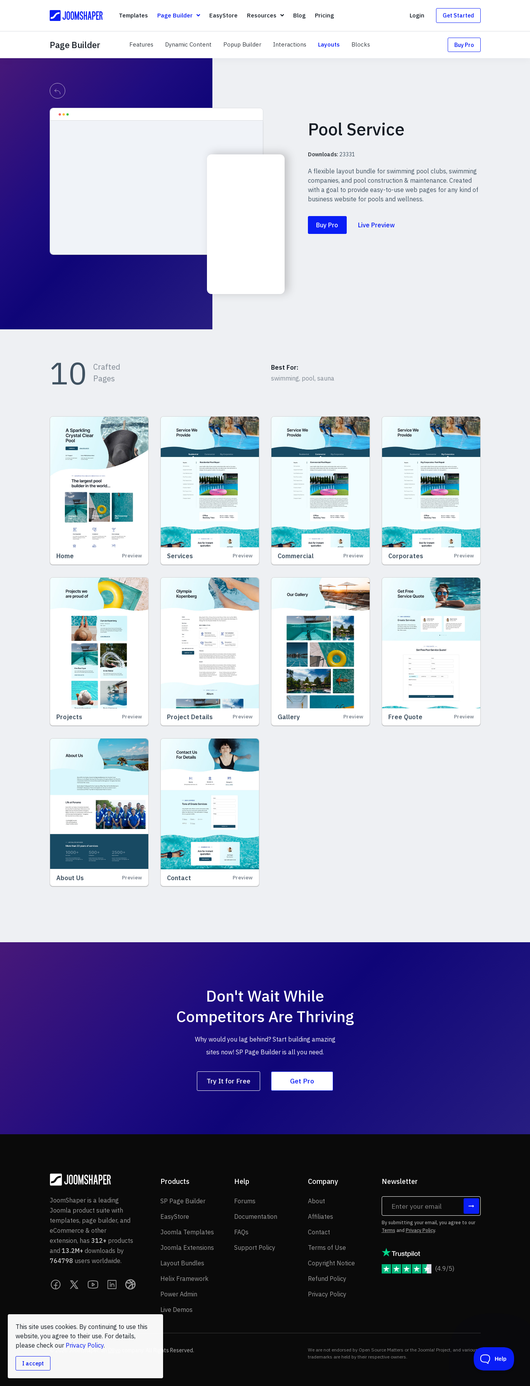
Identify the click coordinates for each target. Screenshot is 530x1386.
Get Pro (302, 1080)
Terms (388, 1230)
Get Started (458, 15)
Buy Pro (464, 44)
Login (417, 15)
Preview (132, 555)
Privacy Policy (420, 1230)
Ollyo (114, 1350)
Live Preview (376, 225)
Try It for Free (228, 1080)
